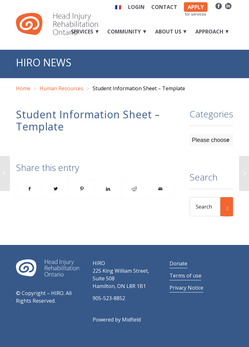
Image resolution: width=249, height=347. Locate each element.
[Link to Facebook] (218, 6)
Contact (164, 7)
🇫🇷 (118, 7)
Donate (178, 263)
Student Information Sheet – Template (88, 120)
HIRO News (44, 62)
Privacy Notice (186, 287)
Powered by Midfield (117, 319)
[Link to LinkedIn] (228, 6)
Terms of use (185, 275)
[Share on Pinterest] (82, 189)
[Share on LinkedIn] (108, 189)
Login (136, 7)
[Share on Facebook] (29, 189)
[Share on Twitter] (56, 189)
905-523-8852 (109, 298)
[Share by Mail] (160, 189)
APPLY (196, 7)
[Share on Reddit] (134, 189)
